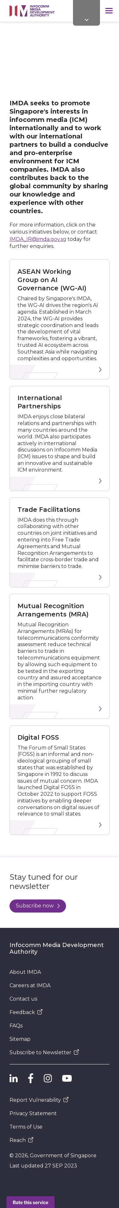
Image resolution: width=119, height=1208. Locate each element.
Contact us (23, 999)
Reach (21, 1140)
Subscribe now (38, 906)
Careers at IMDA (30, 985)
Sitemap (20, 1039)
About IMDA (25, 972)
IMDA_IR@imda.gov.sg (38, 239)
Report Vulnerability (39, 1100)
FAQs (16, 1026)
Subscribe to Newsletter (44, 1052)
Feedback (26, 1012)
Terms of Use (26, 1127)
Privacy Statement (33, 1113)
